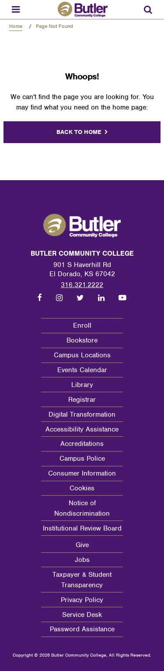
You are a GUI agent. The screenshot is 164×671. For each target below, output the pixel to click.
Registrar (82, 399)
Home (15, 26)
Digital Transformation (82, 414)
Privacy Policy (82, 600)
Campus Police (82, 458)
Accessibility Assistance (82, 429)
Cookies (82, 488)
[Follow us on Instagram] (59, 298)
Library (82, 384)
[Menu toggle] (15, 9)
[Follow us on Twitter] (80, 298)
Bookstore (82, 340)
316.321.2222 (82, 285)
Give (82, 545)
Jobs (82, 559)
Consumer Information (82, 473)
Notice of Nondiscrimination (82, 508)
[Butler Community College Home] (83, 9)
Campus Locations (82, 355)
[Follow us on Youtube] (122, 298)
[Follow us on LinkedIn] (101, 298)
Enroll (82, 325)
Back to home (78, 132)
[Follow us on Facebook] (40, 298)
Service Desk (82, 614)
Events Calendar (82, 370)
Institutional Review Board (82, 528)
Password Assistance (82, 629)
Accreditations (82, 443)
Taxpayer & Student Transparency (82, 579)
